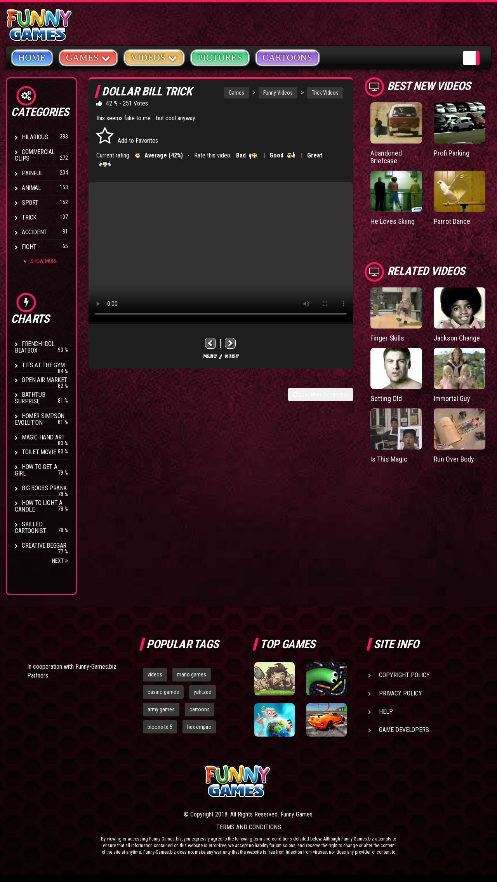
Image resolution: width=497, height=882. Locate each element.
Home (32, 57)
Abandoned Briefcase (386, 157)
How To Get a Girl (36, 470)
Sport (30, 202)
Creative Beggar (44, 545)
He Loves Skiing (392, 221)
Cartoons (287, 57)
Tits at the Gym (43, 365)
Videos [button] (154, 57)
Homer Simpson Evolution (39, 419)
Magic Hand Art (43, 437)
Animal (31, 188)
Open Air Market (44, 380)
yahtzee (202, 692)
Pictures (220, 57)
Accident (34, 232)
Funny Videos (278, 93)
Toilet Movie (39, 452)
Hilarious (35, 137)
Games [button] (88, 57)
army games (161, 709)
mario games (191, 674)
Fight (29, 247)
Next (60, 561)
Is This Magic (388, 459)
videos (155, 674)
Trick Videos (325, 93)
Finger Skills (387, 338)
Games (236, 93)
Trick (29, 217)
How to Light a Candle (38, 506)
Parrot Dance (452, 221)
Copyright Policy (404, 675)
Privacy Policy (400, 693)
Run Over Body (454, 459)
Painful (32, 173)
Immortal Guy (452, 398)
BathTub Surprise (30, 398)
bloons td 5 (160, 727)
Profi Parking (451, 153)
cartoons (199, 709)
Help (386, 711)
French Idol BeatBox (35, 347)
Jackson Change (457, 338)
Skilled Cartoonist (30, 527)
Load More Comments (320, 394)
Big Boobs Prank (44, 488)
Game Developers (404, 729)
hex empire (199, 727)
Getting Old (386, 398)
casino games (163, 692)
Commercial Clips (35, 155)
